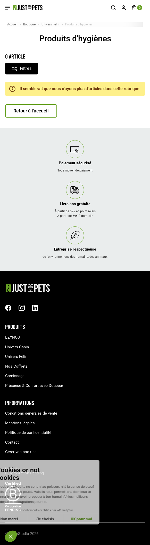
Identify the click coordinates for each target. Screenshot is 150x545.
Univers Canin (17, 347)
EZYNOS (12, 337)
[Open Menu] (7, 7)
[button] (11, 536)
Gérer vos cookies (21, 452)
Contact (12, 442)
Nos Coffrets (16, 366)
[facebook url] (8, 308)
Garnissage (14, 376)
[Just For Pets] (24, 7)
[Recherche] (113, 7)
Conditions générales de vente (31, 413)
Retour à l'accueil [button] (31, 110)
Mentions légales (20, 423)
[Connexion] (124, 7)
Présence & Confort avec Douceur (34, 385)
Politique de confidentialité (28, 432)
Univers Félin (16, 356)
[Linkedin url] (35, 308)
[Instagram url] (22, 308)
